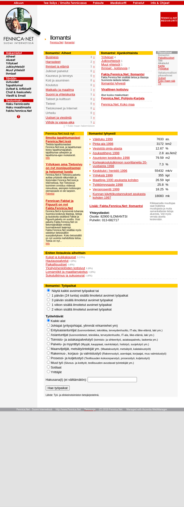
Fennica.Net (56, 42)
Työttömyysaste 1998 (108, 184)
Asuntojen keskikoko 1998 (111, 158)
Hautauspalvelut (57, 261)
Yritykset (107, 57)
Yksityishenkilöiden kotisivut (65, 268)
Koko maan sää (166, 81)
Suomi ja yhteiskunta (60, 94)
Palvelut (50, 193)
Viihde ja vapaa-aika (60, 122)
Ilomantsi (69, 42)
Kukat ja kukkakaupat (61, 257)
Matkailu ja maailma (60, 90)
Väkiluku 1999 (103, 139)
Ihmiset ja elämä (57, 66)
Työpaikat (163, 68)
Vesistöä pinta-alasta (107, 148)
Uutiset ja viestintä (59, 117)
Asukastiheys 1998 (106, 153)
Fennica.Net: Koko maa (117, 104)
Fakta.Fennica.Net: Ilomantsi (122, 74)
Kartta (161, 66)
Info (48, 158)
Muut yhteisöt (110, 64)
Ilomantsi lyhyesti (113, 83)
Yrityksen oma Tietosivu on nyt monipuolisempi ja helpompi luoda (64, 167)
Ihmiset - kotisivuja (114, 68)
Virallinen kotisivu (114, 89)
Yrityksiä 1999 (103, 175)
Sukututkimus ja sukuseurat (65, 275)
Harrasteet (53, 62)
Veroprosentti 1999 (106, 189)
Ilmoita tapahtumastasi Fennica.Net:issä (63, 139)
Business (52, 57)
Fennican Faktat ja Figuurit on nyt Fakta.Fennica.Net (59, 204)
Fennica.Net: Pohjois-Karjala (122, 98)
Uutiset (162, 78)
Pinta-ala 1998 (103, 144)
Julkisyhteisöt (110, 61)
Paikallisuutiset (166, 58)
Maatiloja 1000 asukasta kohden (115, 180)
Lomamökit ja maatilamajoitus (67, 272)
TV (159, 83)
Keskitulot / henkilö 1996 (110, 171)
